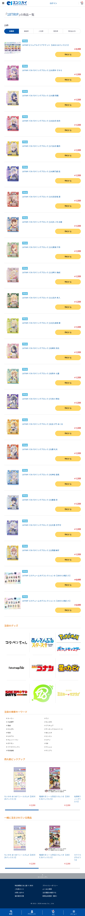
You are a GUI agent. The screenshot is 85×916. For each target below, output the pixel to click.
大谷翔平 (11, 722)
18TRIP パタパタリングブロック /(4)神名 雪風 (40, 474)
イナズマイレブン (14, 747)
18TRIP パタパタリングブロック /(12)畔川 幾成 (41, 272)
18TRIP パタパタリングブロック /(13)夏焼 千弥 (41, 247)
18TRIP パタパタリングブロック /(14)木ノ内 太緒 (42, 222)
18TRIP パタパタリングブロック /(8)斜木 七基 (40, 373)
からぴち (11, 729)
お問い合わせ (19, 892)
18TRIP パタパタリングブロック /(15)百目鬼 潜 (41, 196)
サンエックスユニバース (54, 729)
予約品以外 (72, 31)
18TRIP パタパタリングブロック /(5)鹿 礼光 (39, 449)
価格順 (26, 31)
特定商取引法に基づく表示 (24, 885)
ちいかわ (49, 722)
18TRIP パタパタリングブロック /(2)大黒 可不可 (41, 525)
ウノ (47, 718)
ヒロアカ (11, 736)
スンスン (49, 736)
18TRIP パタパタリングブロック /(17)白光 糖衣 (41, 146)
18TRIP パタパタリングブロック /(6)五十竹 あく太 (42, 424)
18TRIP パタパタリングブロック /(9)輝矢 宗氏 (40, 348)
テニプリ (49, 750)
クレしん (49, 747)
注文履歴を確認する (49, 892)
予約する (68, 54)
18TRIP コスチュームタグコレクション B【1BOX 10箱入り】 (46, 575)
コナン (48, 740)
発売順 (55, 31)
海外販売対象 (19, 896)
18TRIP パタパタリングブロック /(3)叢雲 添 (39, 499)
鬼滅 (9, 725)
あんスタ (49, 732)
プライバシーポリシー (50, 885)
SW (47, 743)
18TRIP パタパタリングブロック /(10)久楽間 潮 (41, 323)
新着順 (11, 31)
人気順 (41, 31)
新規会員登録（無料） (50, 896)
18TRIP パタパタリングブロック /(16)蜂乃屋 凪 (41, 171)
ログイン (53, 3)
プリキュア (50, 725)
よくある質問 (47, 889)
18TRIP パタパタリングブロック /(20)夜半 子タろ (42, 70)
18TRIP (13, 14)
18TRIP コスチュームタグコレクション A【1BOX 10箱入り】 (46, 600)
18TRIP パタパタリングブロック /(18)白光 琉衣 (41, 120)
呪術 (9, 732)
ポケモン (11, 743)
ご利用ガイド (19, 889)
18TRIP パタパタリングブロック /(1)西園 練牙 (40, 550)
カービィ (11, 718)
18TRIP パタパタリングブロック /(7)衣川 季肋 (40, 398)
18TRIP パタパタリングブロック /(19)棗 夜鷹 (40, 95)
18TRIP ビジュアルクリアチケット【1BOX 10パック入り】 (46, 45)
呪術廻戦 (11, 750)
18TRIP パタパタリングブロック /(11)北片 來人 (41, 297)
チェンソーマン (13, 740)
